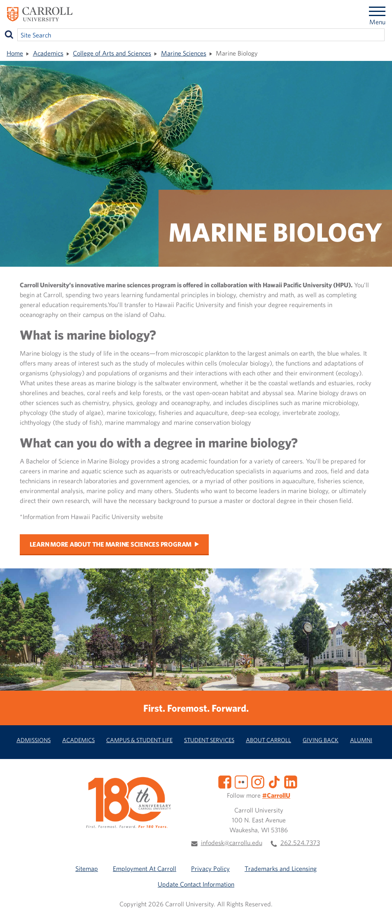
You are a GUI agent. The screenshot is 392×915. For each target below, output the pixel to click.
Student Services (209, 739)
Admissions (33, 739)
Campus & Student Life (139, 739)
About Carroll (268, 739)
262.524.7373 (300, 842)
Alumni (361, 739)
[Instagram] (257, 781)
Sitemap (86, 868)
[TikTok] (274, 781)
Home (15, 53)
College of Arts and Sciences (112, 53)
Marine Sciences (183, 53)
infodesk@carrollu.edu (231, 842)
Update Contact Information (196, 884)
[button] (376, 899)
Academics (48, 53)
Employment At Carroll (144, 868)
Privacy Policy (210, 868)
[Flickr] (241, 781)
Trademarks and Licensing (281, 868)
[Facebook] (224, 781)
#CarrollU (276, 795)
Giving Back (320, 739)
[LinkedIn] (290, 781)
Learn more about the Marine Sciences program (110, 544)
